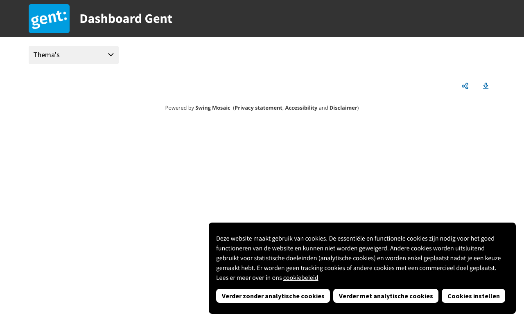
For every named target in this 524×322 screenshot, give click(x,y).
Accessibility (301, 107)
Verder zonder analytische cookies (273, 296)
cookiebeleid (300, 278)
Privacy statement (258, 107)
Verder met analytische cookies (386, 296)
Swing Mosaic (212, 107)
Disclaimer (343, 107)
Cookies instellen (473, 296)
